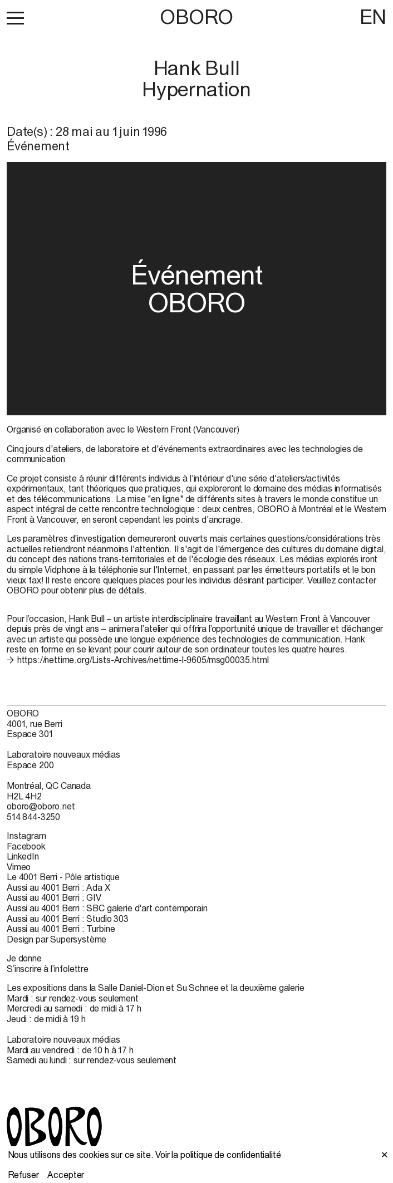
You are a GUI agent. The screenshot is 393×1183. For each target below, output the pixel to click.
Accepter (65, 1175)
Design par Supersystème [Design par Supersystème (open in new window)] (56, 939)
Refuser (23, 1175)
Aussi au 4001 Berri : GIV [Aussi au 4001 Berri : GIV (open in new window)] (54, 897)
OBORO (196, 17)
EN (373, 16)
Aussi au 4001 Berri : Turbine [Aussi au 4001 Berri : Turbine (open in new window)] (61, 929)
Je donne (24, 958)
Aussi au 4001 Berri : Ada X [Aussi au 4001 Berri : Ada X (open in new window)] (58, 887)
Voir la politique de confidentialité (218, 1155)
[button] (15, 18)
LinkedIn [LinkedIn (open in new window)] (23, 856)
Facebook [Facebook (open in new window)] (26, 846)
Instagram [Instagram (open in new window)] (26, 836)
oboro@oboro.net (41, 806)
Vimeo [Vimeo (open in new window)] (19, 867)
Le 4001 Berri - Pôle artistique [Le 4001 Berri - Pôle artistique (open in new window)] (63, 877)
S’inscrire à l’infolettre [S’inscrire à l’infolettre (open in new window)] (48, 969)
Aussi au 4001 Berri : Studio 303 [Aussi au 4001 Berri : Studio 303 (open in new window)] (68, 919)
